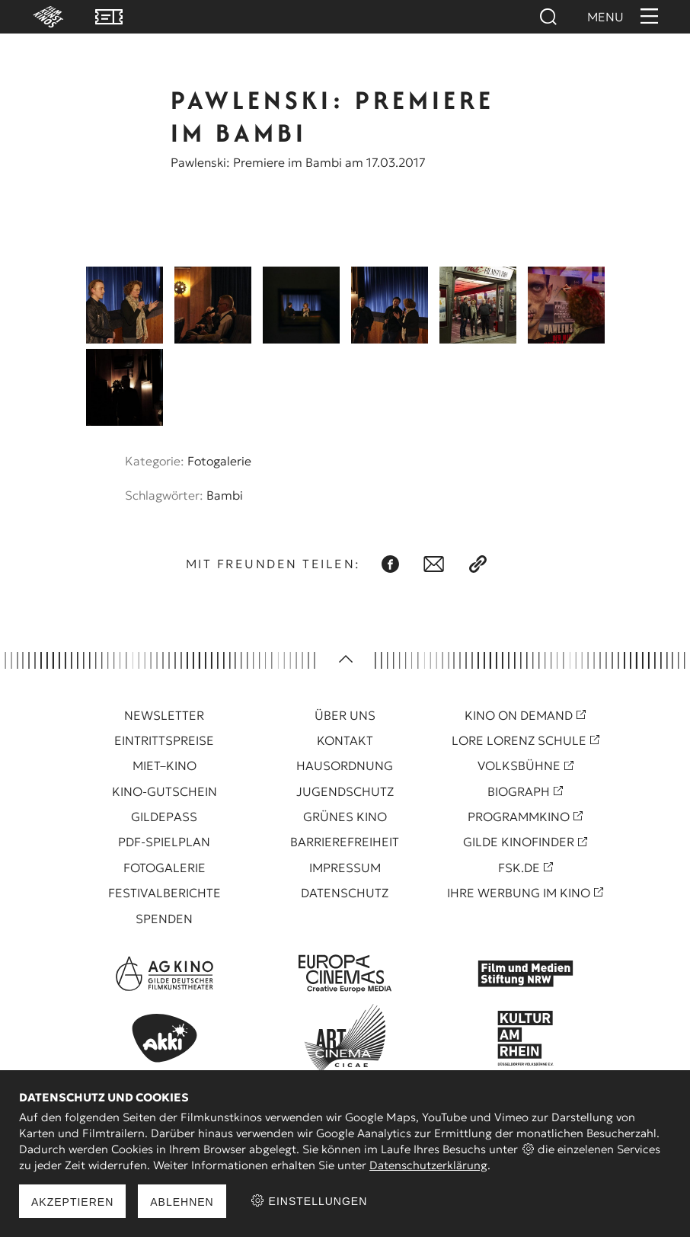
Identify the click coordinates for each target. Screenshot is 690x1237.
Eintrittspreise (164, 740)
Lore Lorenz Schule (519, 740)
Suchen (547, 17)
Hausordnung (344, 765)
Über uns (345, 715)
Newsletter (164, 715)
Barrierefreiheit (344, 841)
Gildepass (164, 816)
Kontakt (345, 740)
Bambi (224, 495)
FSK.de (519, 867)
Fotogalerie (219, 460)
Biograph (518, 791)
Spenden (164, 918)
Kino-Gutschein (164, 791)
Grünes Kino (345, 816)
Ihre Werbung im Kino (518, 892)
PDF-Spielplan (164, 841)
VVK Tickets (109, 17)
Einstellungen (309, 1200)
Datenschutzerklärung (428, 1165)
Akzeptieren (72, 1202)
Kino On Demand (519, 715)
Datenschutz (344, 892)
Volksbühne (519, 765)
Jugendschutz (345, 791)
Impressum (345, 867)
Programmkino (519, 816)
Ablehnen (181, 1202)
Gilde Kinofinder (518, 841)
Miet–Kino (164, 765)
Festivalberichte (164, 892)
